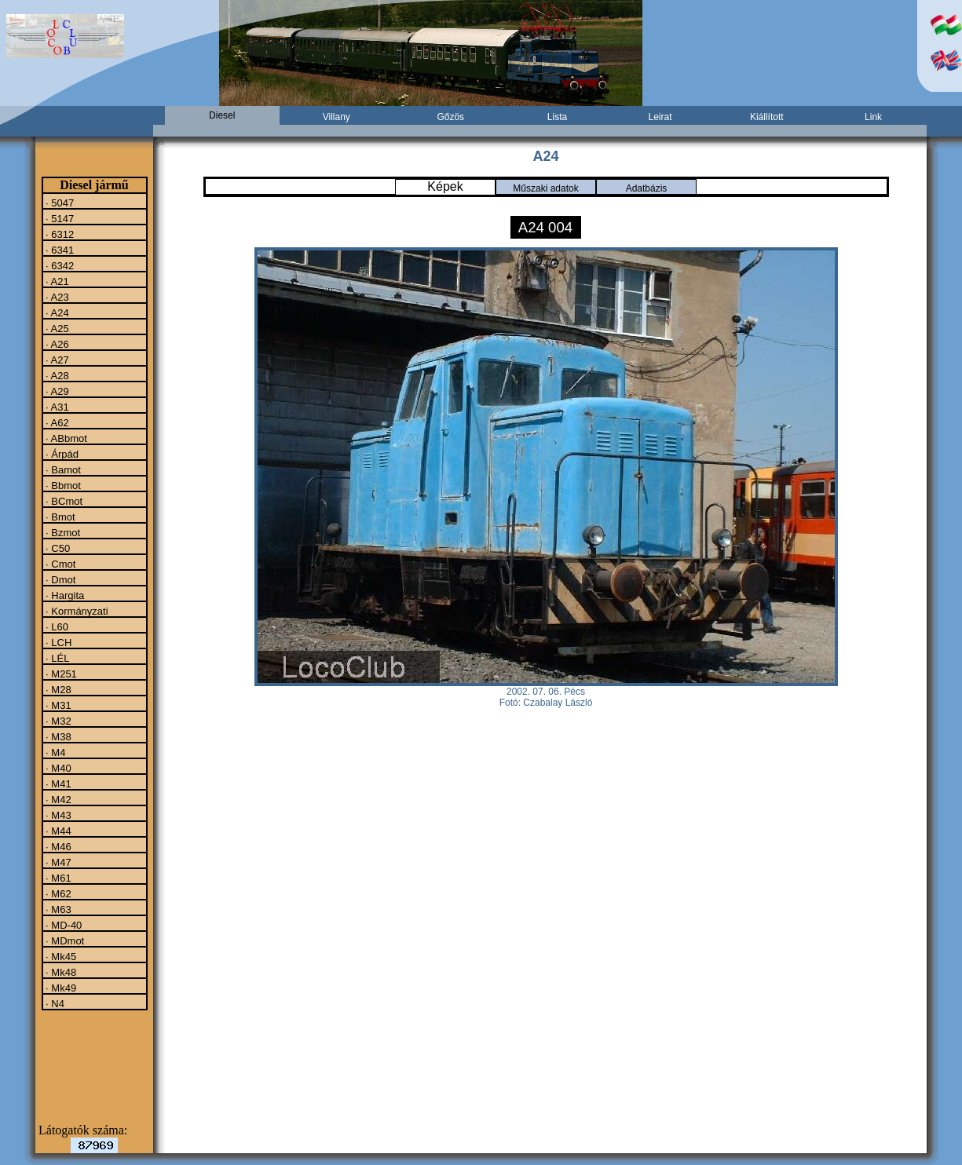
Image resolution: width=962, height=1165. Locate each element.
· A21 (56, 281)
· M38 (57, 736)
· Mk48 (60, 971)
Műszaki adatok (545, 188)
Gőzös (450, 116)
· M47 (57, 861)
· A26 (56, 343)
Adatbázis (647, 188)
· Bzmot (62, 532)
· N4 (53, 1003)
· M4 (54, 752)
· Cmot (59, 563)
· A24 (56, 312)
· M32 (57, 720)
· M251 (60, 673)
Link (873, 116)
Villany (336, 116)
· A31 (56, 406)
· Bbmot (62, 485)
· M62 (57, 893)
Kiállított (767, 116)
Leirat (659, 116)
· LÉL (56, 657)
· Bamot (62, 469)
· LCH (57, 642)
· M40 (57, 767)
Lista (557, 116)
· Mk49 (60, 987)
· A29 (56, 390)
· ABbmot (65, 438)
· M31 (57, 704)
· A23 (56, 296)
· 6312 (59, 233)
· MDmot (64, 940)
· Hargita (64, 595)
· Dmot (59, 579)
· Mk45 (60, 956)
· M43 (57, 814)
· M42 (57, 799)
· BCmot (63, 500)
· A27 (56, 359)
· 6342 (59, 265)
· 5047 (59, 202)
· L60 (56, 626)
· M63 (57, 909)
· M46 (57, 846)
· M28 (57, 689)
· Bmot (59, 516)
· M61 (57, 877)
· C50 (57, 547)
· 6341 (59, 249)
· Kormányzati (75, 610)
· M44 (57, 830)
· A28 (56, 375)
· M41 (57, 783)
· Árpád (61, 453)
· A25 (56, 328)
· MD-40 (62, 924)
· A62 (56, 422)
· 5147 (59, 218)
